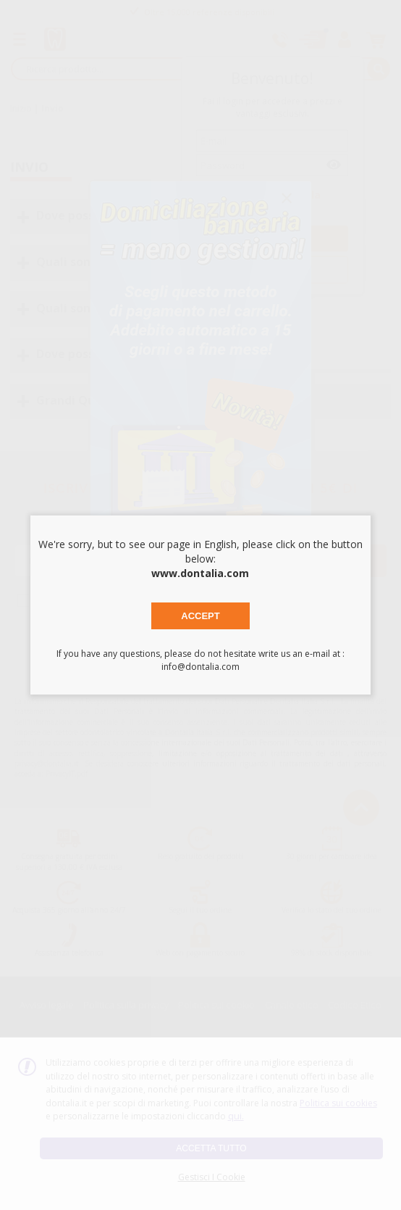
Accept (200, 615)
